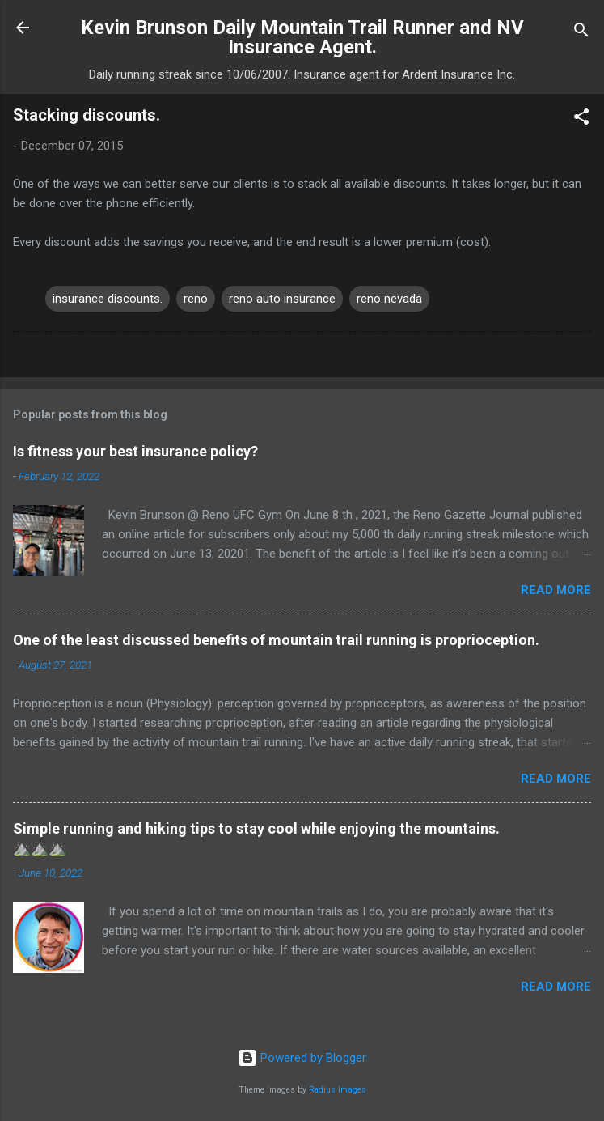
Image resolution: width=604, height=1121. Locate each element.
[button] (581, 119)
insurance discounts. (108, 298)
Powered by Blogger (302, 1058)
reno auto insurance (282, 298)
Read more (556, 590)
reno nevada (389, 298)
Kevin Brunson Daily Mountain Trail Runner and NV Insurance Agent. (302, 37)
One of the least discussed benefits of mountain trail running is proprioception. (276, 639)
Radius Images (337, 1090)
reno (196, 298)
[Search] (581, 32)
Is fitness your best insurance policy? (135, 451)
